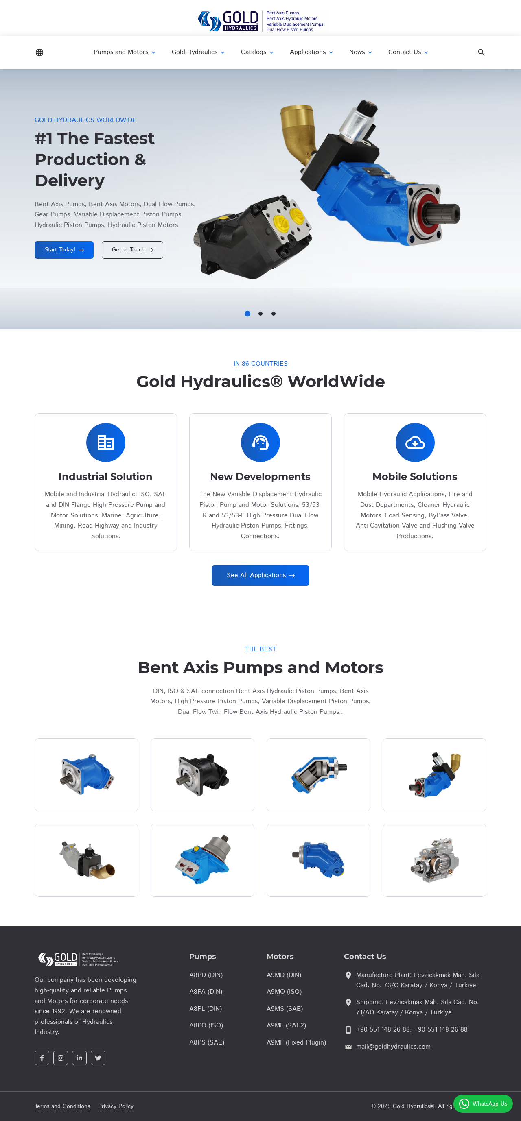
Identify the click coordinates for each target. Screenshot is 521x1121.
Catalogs (258, 52)
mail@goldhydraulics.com (393, 1046)
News (361, 52)
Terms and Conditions (62, 1106)
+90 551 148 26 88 (383, 1029)
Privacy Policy (116, 1106)
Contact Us (409, 52)
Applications (312, 52)
